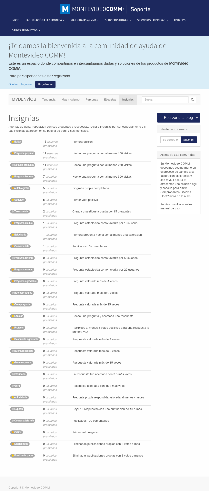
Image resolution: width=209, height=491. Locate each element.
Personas (92, 99)
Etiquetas (110, 99)
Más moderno (71, 99)
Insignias (128, 99)
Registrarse (45, 84)
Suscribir (189, 139)
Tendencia (49, 99)
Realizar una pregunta (178, 118)
